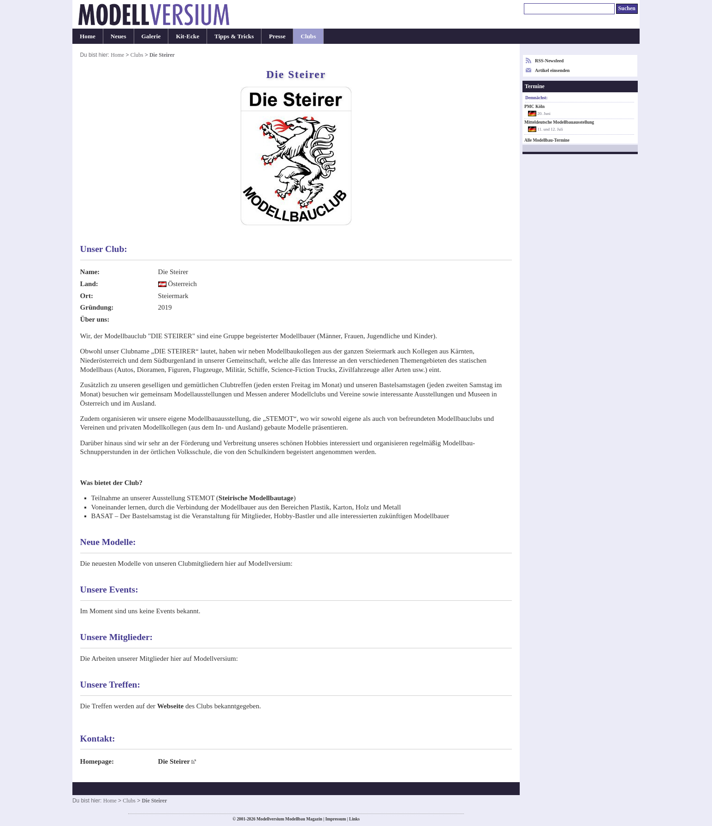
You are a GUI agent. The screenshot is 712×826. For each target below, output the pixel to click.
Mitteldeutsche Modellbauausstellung (559, 122)
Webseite (170, 706)
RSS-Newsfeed (549, 60)
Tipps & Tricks (234, 36)
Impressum (335, 819)
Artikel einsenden (552, 70)
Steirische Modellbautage (256, 498)
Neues (118, 36)
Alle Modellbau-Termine (547, 140)
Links (354, 819)
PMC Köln (534, 106)
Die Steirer (174, 761)
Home (87, 36)
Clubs (308, 36)
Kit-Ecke (187, 36)
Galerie (151, 36)
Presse (277, 36)
